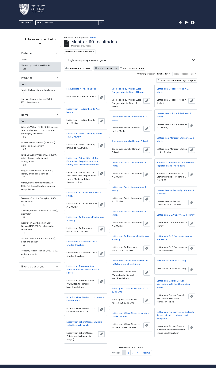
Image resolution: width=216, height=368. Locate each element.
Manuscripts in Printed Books (35, 67)
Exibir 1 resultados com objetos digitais (177, 80)
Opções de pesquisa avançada (86, 60)
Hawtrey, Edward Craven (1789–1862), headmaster (37, 102)
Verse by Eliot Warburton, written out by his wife (130, 290)
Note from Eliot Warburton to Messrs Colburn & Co (85, 299)
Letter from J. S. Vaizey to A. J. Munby (176, 214)
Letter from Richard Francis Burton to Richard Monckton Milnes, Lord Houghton (176, 315)
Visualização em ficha (106, 68)
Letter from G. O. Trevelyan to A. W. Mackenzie (174, 238)
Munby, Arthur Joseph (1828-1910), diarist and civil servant (38, 146)
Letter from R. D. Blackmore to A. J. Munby (84, 194)
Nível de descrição (32, 266)
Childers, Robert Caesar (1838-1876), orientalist (39, 214)
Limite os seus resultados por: (40, 41)
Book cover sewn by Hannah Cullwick (130, 141)
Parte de (26, 53)
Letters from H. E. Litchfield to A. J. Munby (174, 115)
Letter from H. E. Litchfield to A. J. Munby (83, 110)
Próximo (146, 352)
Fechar (93, 37)
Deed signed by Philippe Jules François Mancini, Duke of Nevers (128, 90)
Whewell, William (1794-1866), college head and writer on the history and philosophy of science (39, 132)
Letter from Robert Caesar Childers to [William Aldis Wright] (84, 323)
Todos (24, 59)
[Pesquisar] (71, 22)
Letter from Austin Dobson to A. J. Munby (129, 164)
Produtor (26, 78)
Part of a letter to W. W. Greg (171, 260)
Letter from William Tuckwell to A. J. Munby (129, 118)
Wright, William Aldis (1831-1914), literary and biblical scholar (37, 174)
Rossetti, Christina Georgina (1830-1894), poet (38, 202)
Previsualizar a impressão (78, 68)
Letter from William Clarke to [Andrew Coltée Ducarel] (130, 315)
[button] (180, 23)
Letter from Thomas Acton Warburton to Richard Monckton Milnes (83, 269)
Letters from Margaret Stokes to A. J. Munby (175, 139)
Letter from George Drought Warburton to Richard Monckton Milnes (173, 284)
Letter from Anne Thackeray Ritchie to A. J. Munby (84, 135)
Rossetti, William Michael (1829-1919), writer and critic (39, 254)
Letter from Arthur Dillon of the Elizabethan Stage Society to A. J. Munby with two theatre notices (83, 161)
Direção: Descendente (184, 74)
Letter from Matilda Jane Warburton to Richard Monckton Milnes (130, 262)
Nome (25, 115)
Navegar (25, 22)
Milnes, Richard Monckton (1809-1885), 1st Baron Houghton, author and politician (38, 187)
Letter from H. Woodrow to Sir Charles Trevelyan (82, 243)
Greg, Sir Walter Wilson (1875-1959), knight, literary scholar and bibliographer (39, 159)
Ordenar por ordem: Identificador (152, 74)
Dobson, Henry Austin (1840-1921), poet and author (38, 242)
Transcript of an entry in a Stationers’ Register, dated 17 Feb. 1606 (176, 164)
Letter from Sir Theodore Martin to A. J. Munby (85, 219)
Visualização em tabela (132, 68)
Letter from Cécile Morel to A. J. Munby (173, 90)
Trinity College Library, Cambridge (38, 91)
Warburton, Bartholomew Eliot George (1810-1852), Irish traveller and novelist (37, 227)
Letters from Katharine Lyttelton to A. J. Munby (176, 192)
